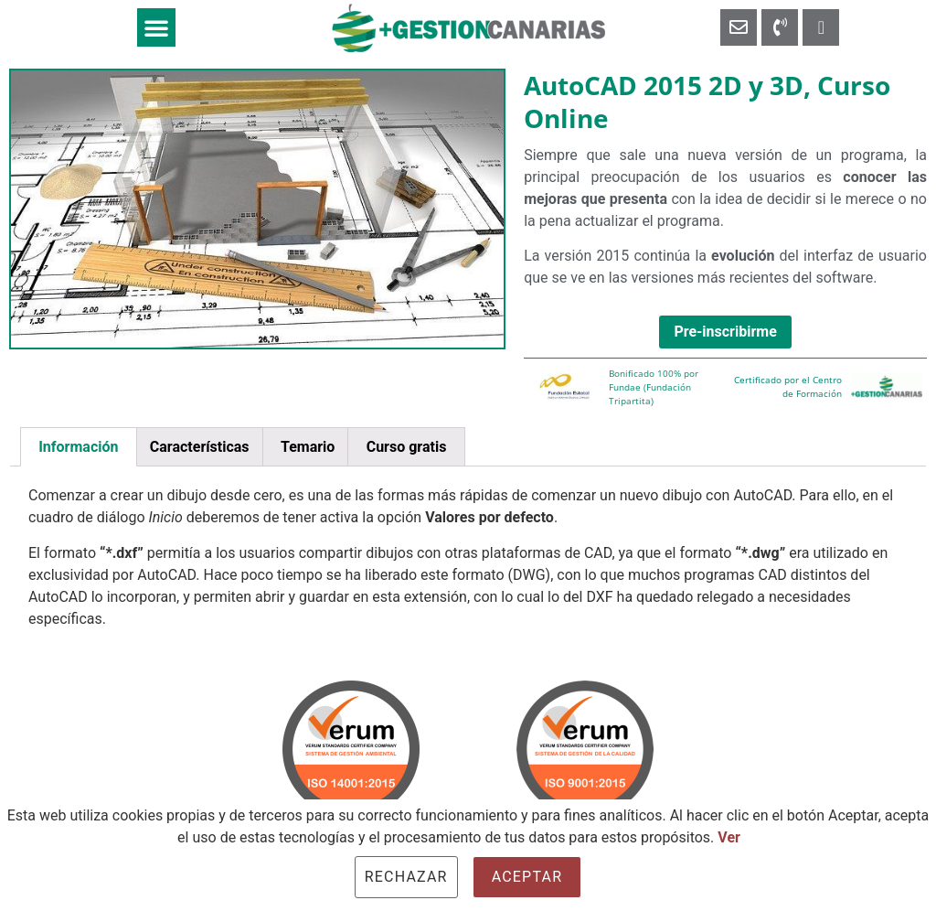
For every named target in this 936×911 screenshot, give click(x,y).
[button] (156, 27)
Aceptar (527, 876)
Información (78, 447)
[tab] (78, 447)
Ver (729, 837)
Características (200, 447)
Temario (308, 447)
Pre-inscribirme (725, 331)
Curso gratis (407, 447)
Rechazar (406, 876)
